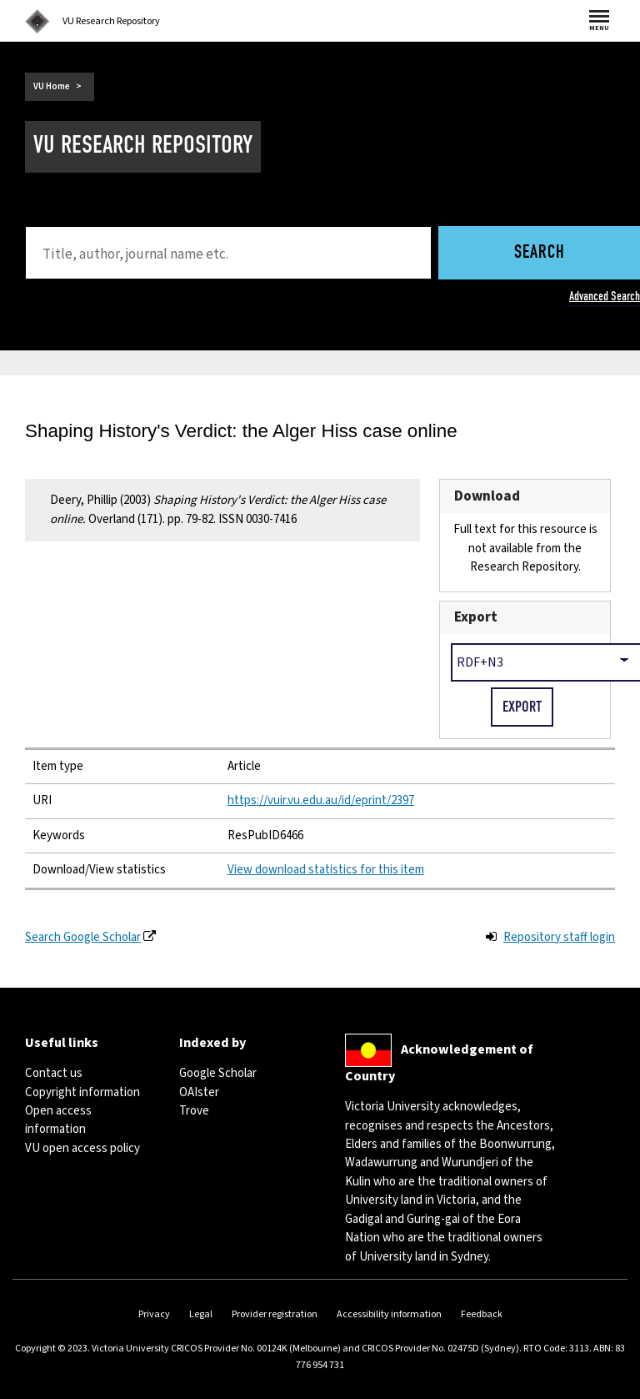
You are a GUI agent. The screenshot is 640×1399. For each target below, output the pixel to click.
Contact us (53, 1073)
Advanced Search (604, 296)
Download (487, 496)
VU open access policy (82, 1148)
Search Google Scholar (83, 937)
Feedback (481, 1314)
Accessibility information (389, 1314)
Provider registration (275, 1314)
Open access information (58, 1120)
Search (539, 253)
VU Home (51, 86)
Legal (200, 1314)
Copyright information (82, 1092)
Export (476, 616)
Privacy (154, 1314)
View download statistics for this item (326, 869)
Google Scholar (218, 1073)
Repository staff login (559, 937)
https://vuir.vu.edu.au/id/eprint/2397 (321, 800)
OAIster (199, 1092)
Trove (194, 1111)
